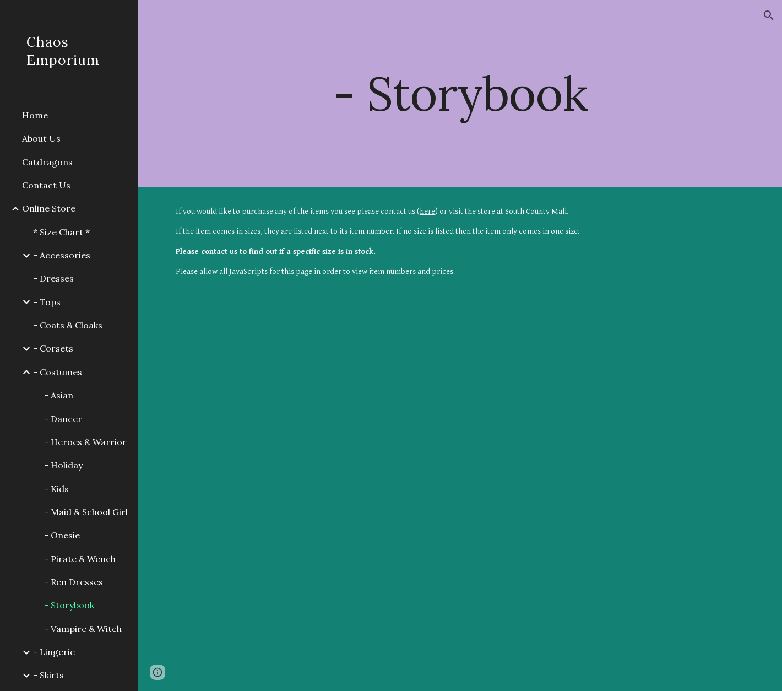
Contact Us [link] (46, 185)
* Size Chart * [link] (61, 231)
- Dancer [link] (63, 418)
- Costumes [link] (57, 371)
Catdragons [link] (47, 162)
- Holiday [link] (63, 465)
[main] (459, 93)
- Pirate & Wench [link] (80, 558)
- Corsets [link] (53, 348)
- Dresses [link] (53, 278)
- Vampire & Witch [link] (83, 628)
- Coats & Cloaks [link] (67, 325)
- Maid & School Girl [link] (86, 511)
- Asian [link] (58, 395)
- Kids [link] (56, 488)
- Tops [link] (47, 301)
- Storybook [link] (69, 605)
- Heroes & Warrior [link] (85, 441)
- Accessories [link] (61, 255)
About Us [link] (41, 138)
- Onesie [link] (62, 535)
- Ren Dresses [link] (73, 581)
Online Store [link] (48, 208)
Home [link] (35, 115)
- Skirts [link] (48, 675)
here (427, 211)
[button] (769, 15)
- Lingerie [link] (54, 651)
